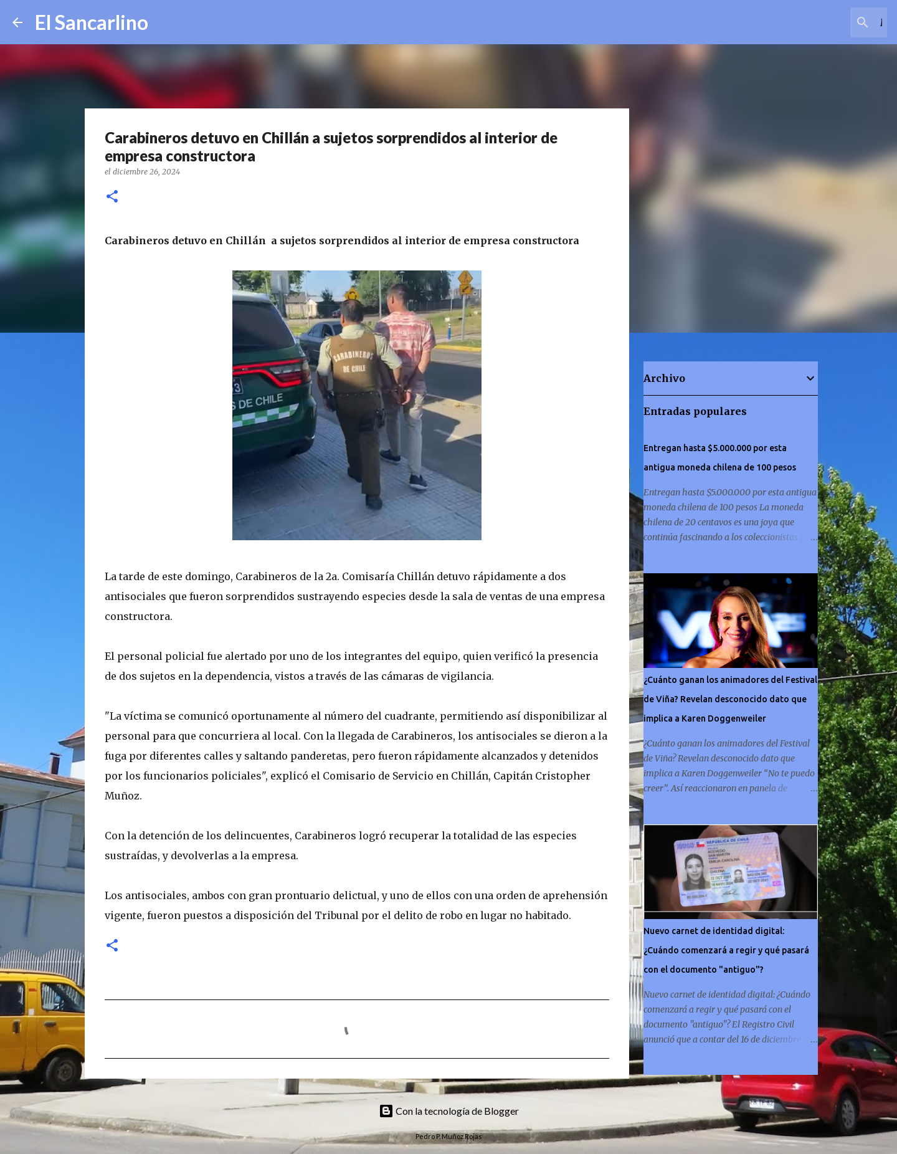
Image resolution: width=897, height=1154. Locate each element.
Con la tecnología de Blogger (449, 1111)
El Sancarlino (91, 22)
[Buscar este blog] (821, 22)
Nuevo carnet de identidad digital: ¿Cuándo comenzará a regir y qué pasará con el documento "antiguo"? (726, 950)
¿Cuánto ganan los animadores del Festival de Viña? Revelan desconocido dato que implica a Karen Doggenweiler (730, 699)
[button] (112, 197)
